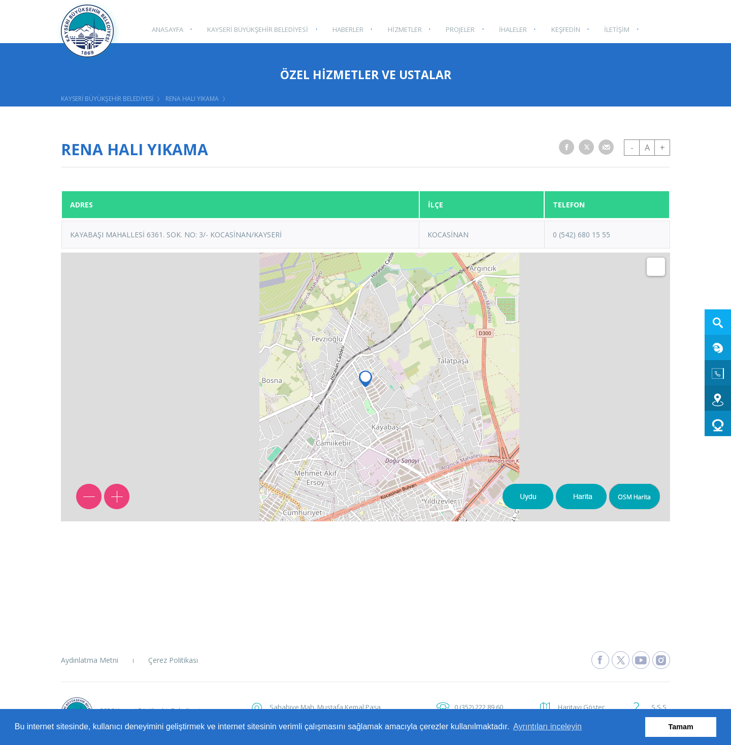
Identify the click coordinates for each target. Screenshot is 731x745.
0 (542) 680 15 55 (581, 234)
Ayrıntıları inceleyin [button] (547, 726)
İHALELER (508, 28)
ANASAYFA (167, 28)
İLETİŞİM (610, 28)
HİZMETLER (402, 28)
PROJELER (456, 28)
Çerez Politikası (173, 660)
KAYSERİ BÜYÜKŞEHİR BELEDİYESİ (256, 28)
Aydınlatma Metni (89, 660)
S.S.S (659, 707)
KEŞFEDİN (560, 28)
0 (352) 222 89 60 (478, 707)
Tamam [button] (681, 727)
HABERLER (345, 28)
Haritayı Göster (581, 707)
